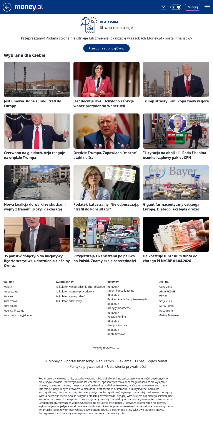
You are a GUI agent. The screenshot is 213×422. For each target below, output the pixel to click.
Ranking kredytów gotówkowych (127, 299)
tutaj (122, 413)
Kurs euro (9, 296)
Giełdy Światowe (169, 315)
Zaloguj (192, 7)
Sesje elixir (165, 301)
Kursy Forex (166, 306)
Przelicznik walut (13, 310)
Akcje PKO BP (167, 291)
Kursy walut (10, 291)
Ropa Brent (166, 310)
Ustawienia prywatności (125, 366)
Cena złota (165, 287)
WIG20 (163, 296)
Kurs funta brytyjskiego (17, 315)
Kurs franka (10, 301)
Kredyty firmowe (117, 325)
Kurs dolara (10, 306)
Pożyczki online (116, 317)
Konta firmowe (116, 334)
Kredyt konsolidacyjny (120, 290)
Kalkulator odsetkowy (68, 301)
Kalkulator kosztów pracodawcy (74, 291)
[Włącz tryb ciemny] (175, 7)
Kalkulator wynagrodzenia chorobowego (80, 287)
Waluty (7, 287)
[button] (207, 7)
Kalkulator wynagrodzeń (70, 296)
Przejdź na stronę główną (106, 48)
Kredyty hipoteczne (119, 308)
